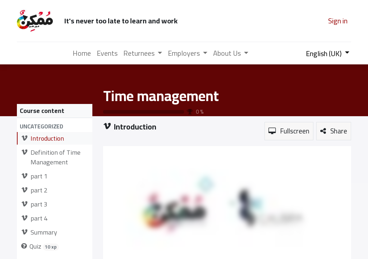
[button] (54, 126)
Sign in (338, 20)
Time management (161, 95)
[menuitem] (82, 53)
